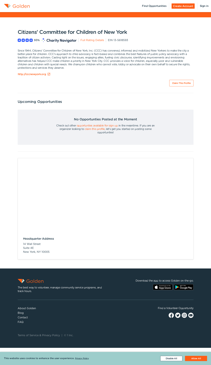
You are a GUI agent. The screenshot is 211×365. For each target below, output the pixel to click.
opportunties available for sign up (97, 125)
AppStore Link (163, 287)
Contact (23, 317)
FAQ (21, 322)
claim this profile (95, 129)
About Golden (27, 308)
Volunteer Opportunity (179, 308)
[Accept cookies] (196, 358)
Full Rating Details (92, 40)
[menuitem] (15, 6)
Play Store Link (183, 287)
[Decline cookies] (171, 358)
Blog (21, 313)
